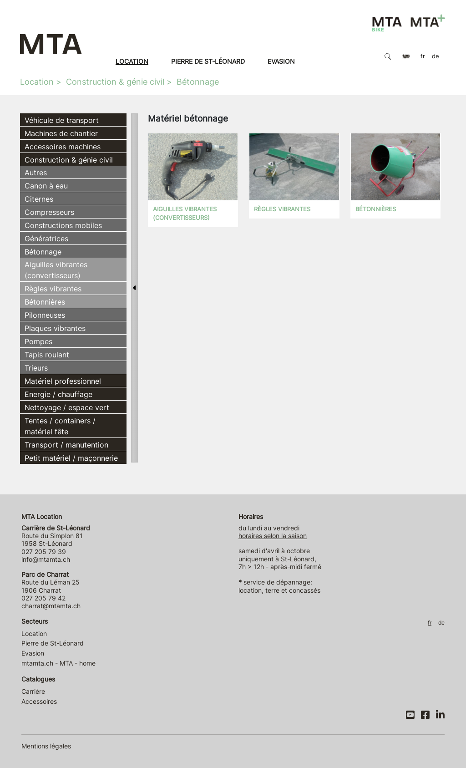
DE (435, 56)
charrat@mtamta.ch (51, 606)
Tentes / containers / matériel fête (60, 426)
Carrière (33, 691)
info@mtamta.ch (45, 559)
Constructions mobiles (63, 225)
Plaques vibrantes (55, 328)
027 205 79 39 (43, 551)
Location (132, 61)
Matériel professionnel (63, 381)
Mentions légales (46, 746)
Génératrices (46, 238)
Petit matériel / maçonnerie (71, 458)
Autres (36, 172)
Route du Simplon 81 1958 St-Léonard (55, 536)
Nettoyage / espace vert (67, 407)
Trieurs (36, 367)
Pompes (38, 341)
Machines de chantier (61, 133)
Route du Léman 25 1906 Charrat (50, 582)
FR (422, 56)
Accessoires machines (63, 146)
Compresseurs (49, 212)
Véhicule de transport (62, 120)
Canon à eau (46, 185)
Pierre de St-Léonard (208, 61)
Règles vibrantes (53, 288)
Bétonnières (45, 301)
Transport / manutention (66, 444)
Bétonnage (198, 81)
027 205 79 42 (43, 598)
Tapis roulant (47, 354)
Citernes (39, 198)
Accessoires (39, 701)
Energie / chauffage (58, 394)
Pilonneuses (45, 315)
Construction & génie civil (115, 81)
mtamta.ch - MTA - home (58, 663)
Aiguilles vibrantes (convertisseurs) (56, 270)
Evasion (281, 61)
